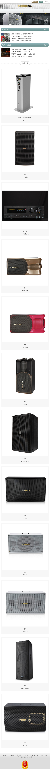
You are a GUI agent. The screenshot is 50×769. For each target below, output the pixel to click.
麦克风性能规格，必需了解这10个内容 (22, 34)
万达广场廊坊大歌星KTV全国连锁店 (21, 51)
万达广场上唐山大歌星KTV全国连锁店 (21, 56)
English (46, 1)
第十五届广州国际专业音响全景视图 (21, 38)
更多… (46, 29)
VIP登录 (34, 1)
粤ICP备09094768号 (26, 757)
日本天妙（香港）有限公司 (20, 755)
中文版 (41, 1)
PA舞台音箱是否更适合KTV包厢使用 (21, 41)
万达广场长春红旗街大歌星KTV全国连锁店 (23, 54)
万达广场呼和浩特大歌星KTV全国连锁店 (22, 49)
